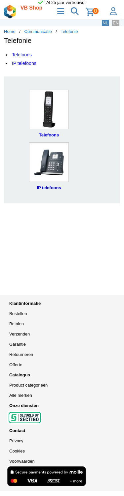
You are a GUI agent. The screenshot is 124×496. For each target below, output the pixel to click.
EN (116, 22)
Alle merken (20, 395)
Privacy (16, 440)
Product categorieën (28, 385)
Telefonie (69, 31)
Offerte (15, 364)
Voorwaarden (22, 461)
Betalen (16, 323)
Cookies (17, 451)
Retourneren (21, 354)
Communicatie (38, 31)
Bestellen (18, 313)
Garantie (17, 344)
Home (10, 31)
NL (105, 22)
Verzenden (19, 334)
